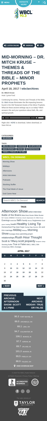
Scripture (38, 241)
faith (19, 220)
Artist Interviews (9, 175)
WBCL (28, 244)
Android (28, 45)
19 (24, 272)
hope (22, 227)
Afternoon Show (15, 211)
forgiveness (36, 220)
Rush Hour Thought (28, 237)
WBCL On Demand (14, 157)
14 (36, 268)
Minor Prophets (9, 149)
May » (41, 286)
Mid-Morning (7, 138)
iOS (39, 45)
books (6, 218)
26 (24, 277)
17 (11, 272)
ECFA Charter (35, 382)
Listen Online (11, 45)
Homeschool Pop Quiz (11, 227)
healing (8, 224)
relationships (8, 237)
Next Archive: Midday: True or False (34, 303)
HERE (13, 123)
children (12, 218)
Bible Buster (38, 215)
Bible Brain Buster (28, 215)
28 (36, 277)
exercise (13, 220)
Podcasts (6, 180)
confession (21, 146)
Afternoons (7, 171)
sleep (43, 241)
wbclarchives (30, 88)
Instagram (28, 391)
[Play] (3, 118)
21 (36, 272)
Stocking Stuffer (9, 184)
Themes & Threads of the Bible (14, 152)
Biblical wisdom (9, 146)
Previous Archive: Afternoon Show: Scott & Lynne (12, 301)
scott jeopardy (26, 241)
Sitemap (36, 376)
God (43, 220)
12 (24, 268)
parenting (23, 234)
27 (30, 277)
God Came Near (9, 194)
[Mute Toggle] (37, 118)
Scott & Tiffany (10, 241)
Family (24, 220)
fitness (30, 220)
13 (30, 268)
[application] (23, 118)
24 (11, 277)
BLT (3, 218)
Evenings (6, 220)
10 (11, 268)
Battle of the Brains (11, 215)
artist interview (34, 212)
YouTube (22, 391)
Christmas (18, 218)
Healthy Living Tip (29, 224)
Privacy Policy (27, 376)
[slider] (20, 117)
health (13, 224)
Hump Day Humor (31, 227)
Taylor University (23, 403)
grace (3, 224)
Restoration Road (32, 149)
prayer (20, 149)
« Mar (6, 286)
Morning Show (9, 162)
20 (30, 272)
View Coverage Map (24, 366)
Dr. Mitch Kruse (8, 102)
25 (17, 277)
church (24, 218)
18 (17, 272)
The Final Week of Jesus (13, 189)
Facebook (17, 391)
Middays (6, 166)
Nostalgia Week (14, 234)
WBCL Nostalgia (15, 247)
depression (30, 218)
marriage (9, 230)
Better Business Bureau (18, 382)
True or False (19, 244)
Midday (17, 230)
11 (17, 268)
